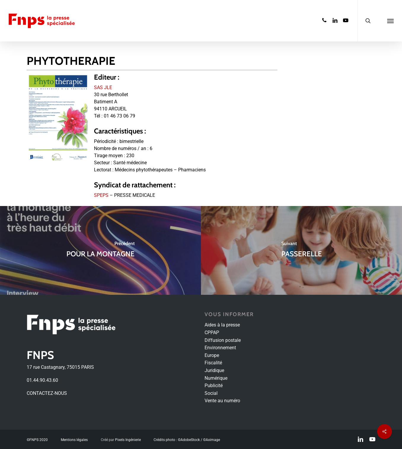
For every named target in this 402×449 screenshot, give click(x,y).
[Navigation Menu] (390, 20)
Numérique (216, 378)
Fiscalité (213, 363)
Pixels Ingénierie (128, 440)
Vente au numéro (222, 400)
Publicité (214, 385)
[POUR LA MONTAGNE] (100, 250)
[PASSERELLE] (301, 250)
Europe (212, 355)
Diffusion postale (223, 340)
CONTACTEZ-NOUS (47, 393)
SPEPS (101, 195)
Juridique (214, 370)
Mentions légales (74, 440)
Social (211, 393)
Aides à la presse (222, 325)
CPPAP (212, 332)
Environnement (220, 347)
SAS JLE (103, 87)
